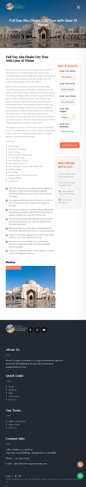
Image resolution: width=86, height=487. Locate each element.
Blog (10, 393)
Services (12, 399)
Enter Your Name (67, 71)
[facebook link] (16, 476)
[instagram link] (20, 476)
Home (38, 28)
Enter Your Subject (64, 110)
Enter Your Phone (68, 96)
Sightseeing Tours (16, 421)
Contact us (13, 396)
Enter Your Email (67, 83)
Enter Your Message (64, 125)
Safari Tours (14, 424)
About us (12, 389)
